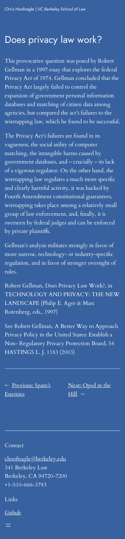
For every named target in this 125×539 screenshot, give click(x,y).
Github (13, 513)
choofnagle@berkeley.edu (35, 459)
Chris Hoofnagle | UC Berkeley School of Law (45, 9)
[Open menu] (8, 525)
